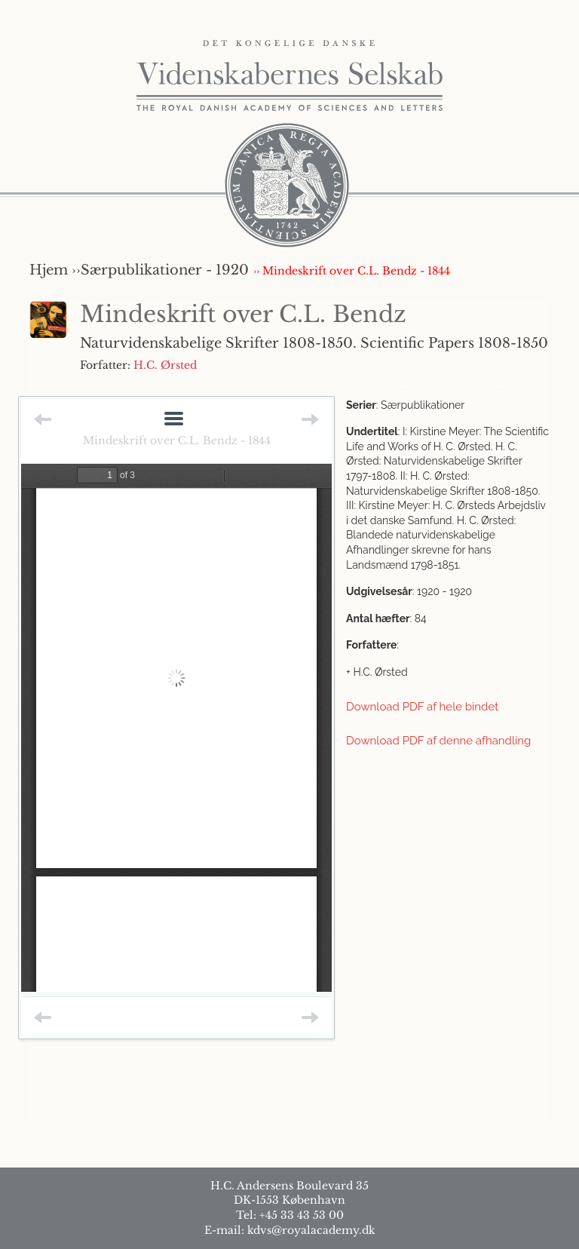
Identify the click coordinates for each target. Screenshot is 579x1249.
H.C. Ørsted (165, 365)
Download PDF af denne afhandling (438, 740)
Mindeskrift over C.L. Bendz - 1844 (177, 440)
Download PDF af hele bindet (422, 706)
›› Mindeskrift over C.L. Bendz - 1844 (351, 271)
